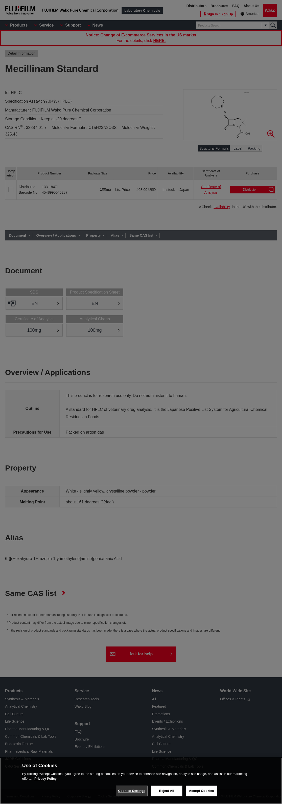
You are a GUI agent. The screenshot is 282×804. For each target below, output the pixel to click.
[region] (141, 780)
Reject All (166, 791)
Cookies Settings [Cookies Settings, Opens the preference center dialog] (131, 791)
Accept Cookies (201, 791)
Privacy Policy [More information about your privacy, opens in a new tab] (45, 778)
